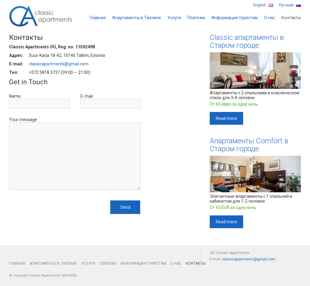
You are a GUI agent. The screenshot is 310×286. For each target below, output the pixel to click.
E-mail (87, 96)
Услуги (174, 17)
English (263, 5)
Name (15, 96)
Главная (98, 17)
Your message (23, 119)
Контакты (291, 17)
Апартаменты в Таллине (136, 17)
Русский (290, 5)
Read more (226, 118)
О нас (269, 17)
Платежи (196, 17)
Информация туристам (235, 17)
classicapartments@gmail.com (58, 63)
